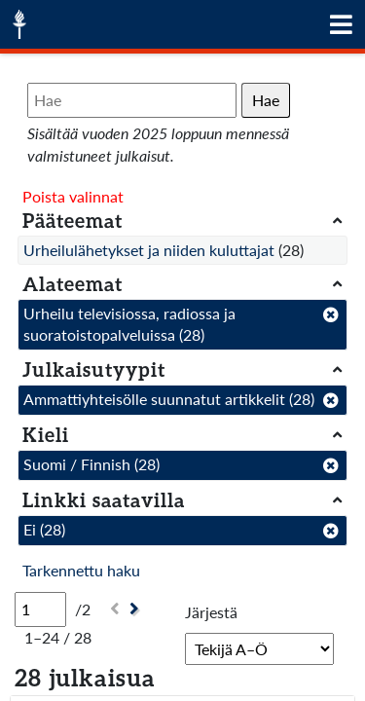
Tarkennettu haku (81, 570)
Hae (265, 100)
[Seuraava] (137, 609)
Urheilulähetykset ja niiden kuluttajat (148, 249)
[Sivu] (40, 609)
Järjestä (211, 612)
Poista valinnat (73, 196)
